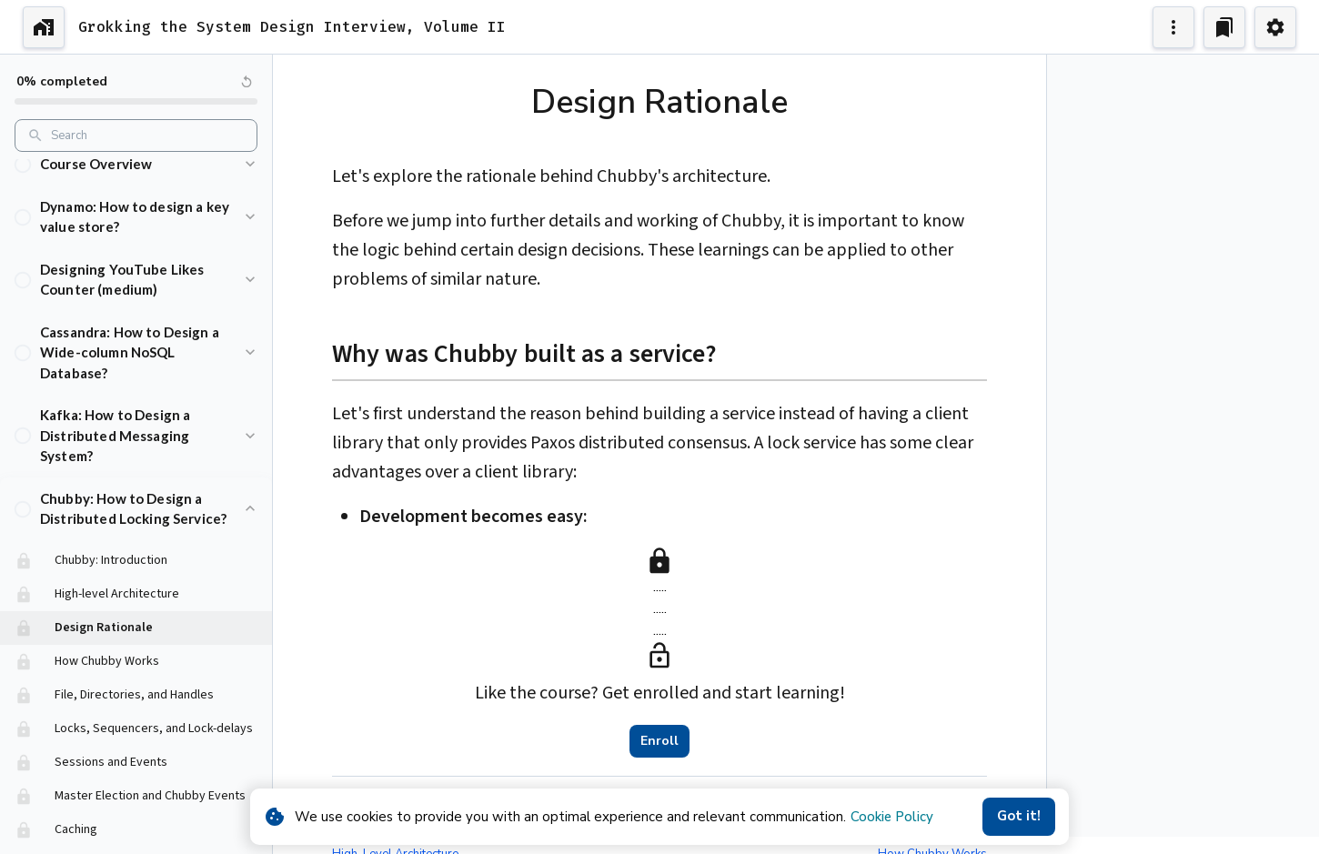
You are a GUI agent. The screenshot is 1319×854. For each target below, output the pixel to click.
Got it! (1018, 817)
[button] (136, 180)
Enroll (659, 741)
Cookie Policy (892, 817)
